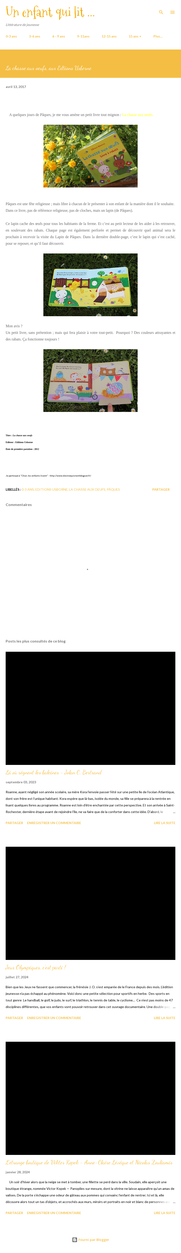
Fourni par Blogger (90, 1239)
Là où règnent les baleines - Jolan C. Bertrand (54, 772)
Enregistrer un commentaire (54, 823)
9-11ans (83, 36)
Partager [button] (161, 489)
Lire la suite (164, 823)
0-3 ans (11, 36)
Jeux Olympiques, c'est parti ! (36, 967)
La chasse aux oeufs (87, 489)
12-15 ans (109, 36)
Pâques (113, 489)
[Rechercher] (161, 8)
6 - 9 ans (58, 36)
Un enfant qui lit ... (50, 12)
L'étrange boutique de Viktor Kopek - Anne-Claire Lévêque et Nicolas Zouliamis (89, 1162)
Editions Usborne (51, 489)
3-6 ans (34, 36)
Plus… (158, 36)
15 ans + (135, 36)
